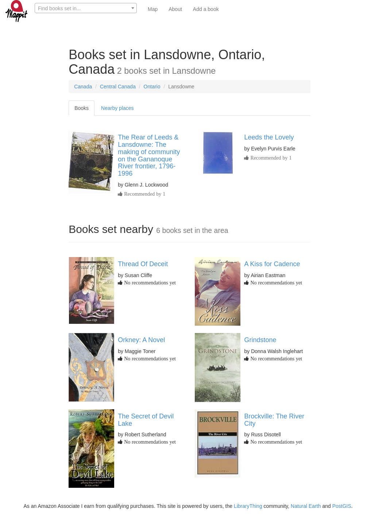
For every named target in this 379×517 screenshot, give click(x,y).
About (175, 9)
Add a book (206, 9)
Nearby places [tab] (117, 108)
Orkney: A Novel (141, 340)
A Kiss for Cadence (272, 264)
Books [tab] (81, 108)
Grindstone (260, 340)
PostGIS (341, 506)
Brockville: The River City (274, 420)
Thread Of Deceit (143, 264)
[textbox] (85, 8)
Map (153, 9)
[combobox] (86, 8)
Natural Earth (306, 506)
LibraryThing (248, 506)
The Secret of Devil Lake (146, 420)
